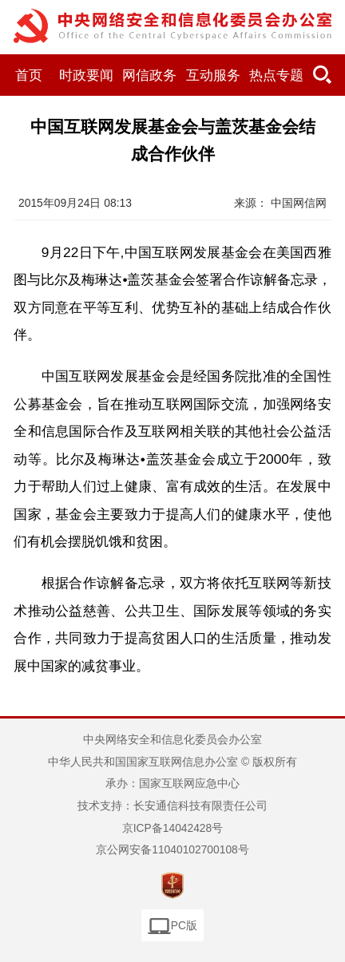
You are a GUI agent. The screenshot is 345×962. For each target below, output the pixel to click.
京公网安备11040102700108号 (172, 849)
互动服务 (213, 75)
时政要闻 (86, 75)
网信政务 (149, 75)
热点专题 (276, 75)
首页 (28, 75)
